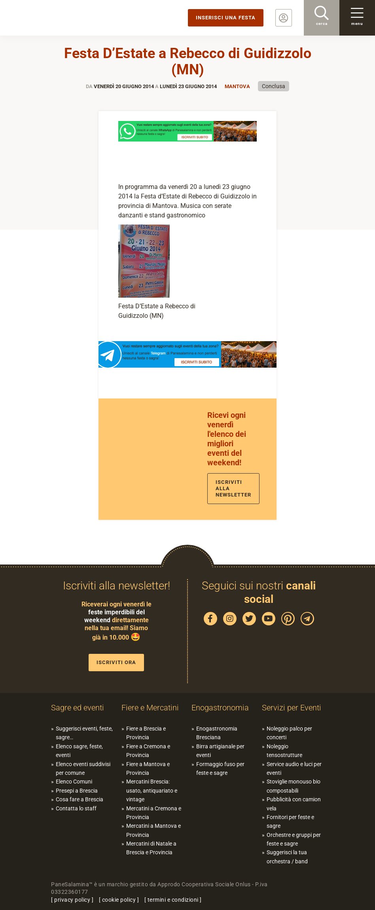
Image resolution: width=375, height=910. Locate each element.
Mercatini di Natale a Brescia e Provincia (151, 847)
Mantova (237, 86)
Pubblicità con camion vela (294, 803)
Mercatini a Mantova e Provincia (153, 830)
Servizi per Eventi (291, 707)
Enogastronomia (220, 707)
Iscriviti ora (116, 662)
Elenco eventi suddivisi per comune (83, 768)
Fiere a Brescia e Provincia (146, 732)
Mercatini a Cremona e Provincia (153, 812)
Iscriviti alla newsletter (233, 488)
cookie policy (119, 900)
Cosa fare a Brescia (79, 799)
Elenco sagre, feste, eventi (79, 750)
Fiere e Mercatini (150, 707)
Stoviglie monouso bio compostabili (293, 785)
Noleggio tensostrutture (284, 750)
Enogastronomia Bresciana (216, 732)
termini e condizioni (173, 900)
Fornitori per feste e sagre (290, 821)
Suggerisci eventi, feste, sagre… (84, 732)
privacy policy (72, 900)
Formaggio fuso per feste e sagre (220, 768)
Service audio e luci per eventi (294, 768)
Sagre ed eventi (77, 707)
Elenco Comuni (74, 781)
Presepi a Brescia (77, 790)
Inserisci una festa (226, 18)
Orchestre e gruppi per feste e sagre (294, 839)
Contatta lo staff (76, 808)
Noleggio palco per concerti (289, 732)
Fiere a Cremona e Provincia (148, 750)
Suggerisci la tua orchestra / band (287, 856)
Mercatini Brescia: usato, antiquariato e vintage (151, 790)
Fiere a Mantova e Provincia (148, 768)
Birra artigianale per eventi (220, 750)
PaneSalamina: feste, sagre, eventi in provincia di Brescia (61, 18)
